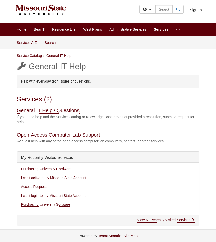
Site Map (131, 236)
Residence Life (64, 29)
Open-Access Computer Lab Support (58, 135)
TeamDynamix (109, 236)
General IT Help (58, 56)
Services (161, 29)
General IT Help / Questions (48, 110)
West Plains (92, 29)
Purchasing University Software (45, 204)
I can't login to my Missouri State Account (53, 195)
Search (52, 42)
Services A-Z (27, 43)
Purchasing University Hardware (46, 169)
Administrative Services (127, 29)
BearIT (39, 29)
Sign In (196, 10)
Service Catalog (29, 56)
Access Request (34, 187)
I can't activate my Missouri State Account (53, 178)
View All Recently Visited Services (165, 220)
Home (21, 29)
